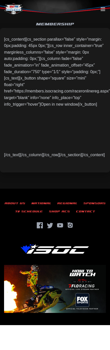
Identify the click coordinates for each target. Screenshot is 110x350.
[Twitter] (50, 225)
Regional (67, 203)
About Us (15, 203)
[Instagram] (70, 225)
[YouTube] (60, 225)
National (41, 203)
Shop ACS (59, 211)
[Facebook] (40, 225)
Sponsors (94, 203)
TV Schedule (29, 211)
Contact (85, 211)
